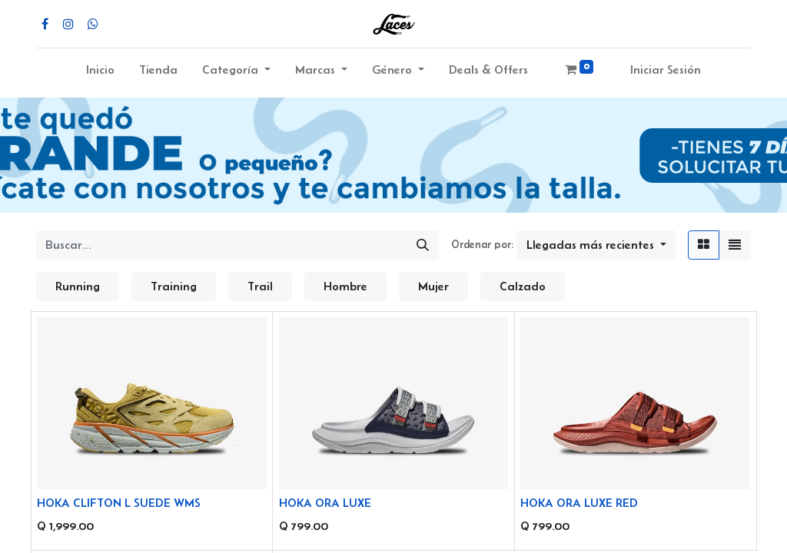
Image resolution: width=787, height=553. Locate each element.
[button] (596, 245)
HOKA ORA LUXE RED (579, 502)
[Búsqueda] (423, 245)
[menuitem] (100, 73)
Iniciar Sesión (665, 69)
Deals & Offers (488, 69)
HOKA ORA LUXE (325, 502)
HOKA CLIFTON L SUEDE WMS (119, 502)
